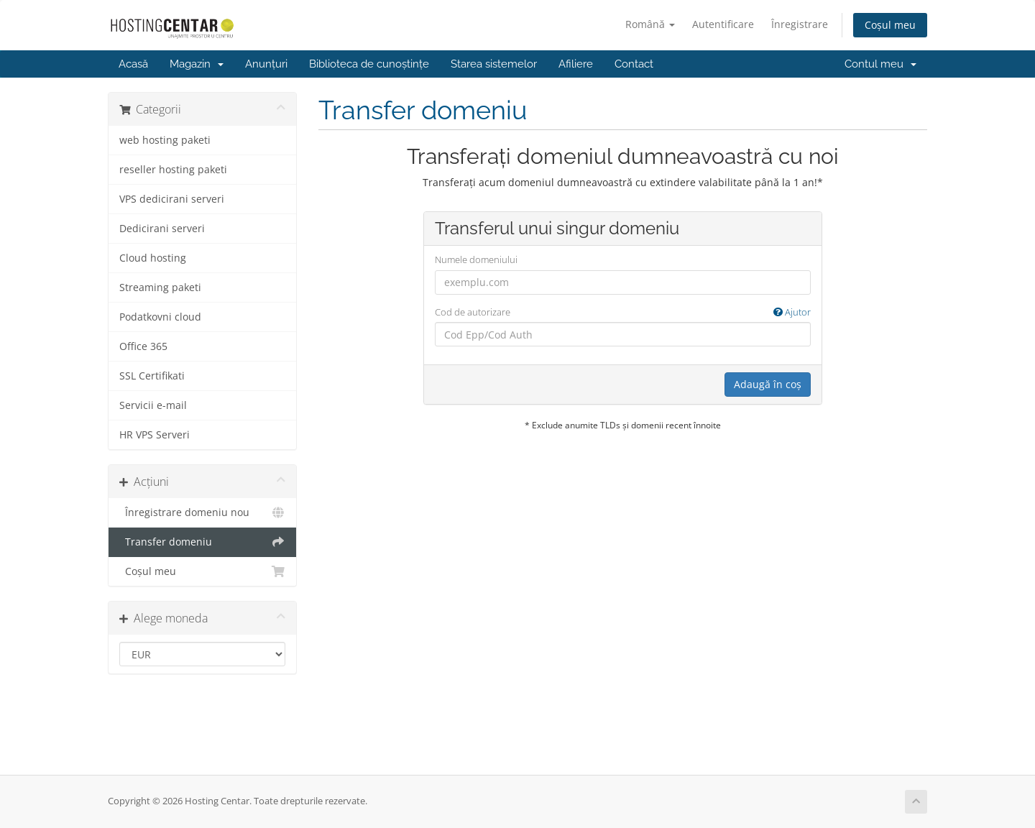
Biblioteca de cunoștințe (369, 64)
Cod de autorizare (623, 312)
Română (650, 24)
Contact (634, 64)
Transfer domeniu (202, 542)
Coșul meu (890, 25)
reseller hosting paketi (173, 169)
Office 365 (143, 346)
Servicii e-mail (153, 405)
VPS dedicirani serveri (171, 199)
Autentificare (723, 24)
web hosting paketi (165, 140)
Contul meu (880, 64)
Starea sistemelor (494, 64)
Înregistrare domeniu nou (202, 512)
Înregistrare (799, 24)
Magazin (197, 64)
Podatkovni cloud (160, 316)
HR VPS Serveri (154, 434)
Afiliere (575, 64)
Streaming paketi (160, 287)
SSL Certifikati (152, 375)
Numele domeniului (476, 259)
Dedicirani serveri (162, 228)
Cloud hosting (152, 258)
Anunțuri (266, 64)
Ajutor (792, 311)
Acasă (133, 64)
